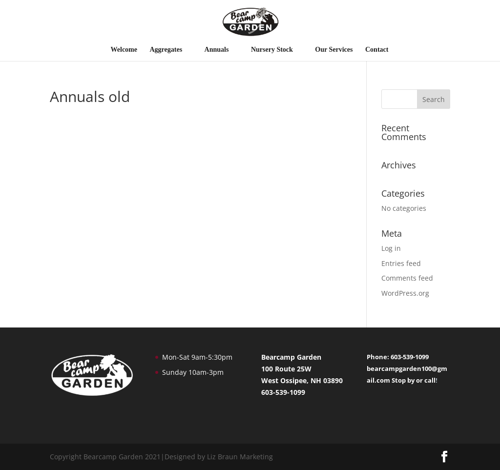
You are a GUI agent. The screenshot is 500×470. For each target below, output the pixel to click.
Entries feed (401, 263)
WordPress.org (405, 293)
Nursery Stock (272, 49)
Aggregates (166, 49)
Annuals (217, 49)
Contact (376, 49)
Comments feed (407, 278)
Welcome (124, 49)
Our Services (334, 49)
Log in (391, 248)
